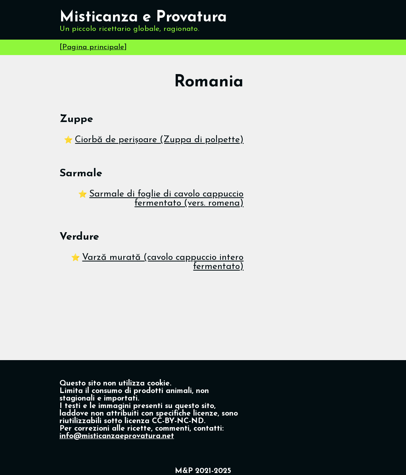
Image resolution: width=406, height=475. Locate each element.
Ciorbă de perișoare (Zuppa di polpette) (159, 140)
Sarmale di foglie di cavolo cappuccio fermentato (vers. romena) (166, 199)
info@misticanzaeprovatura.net (116, 436)
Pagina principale (93, 47)
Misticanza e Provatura (143, 17)
